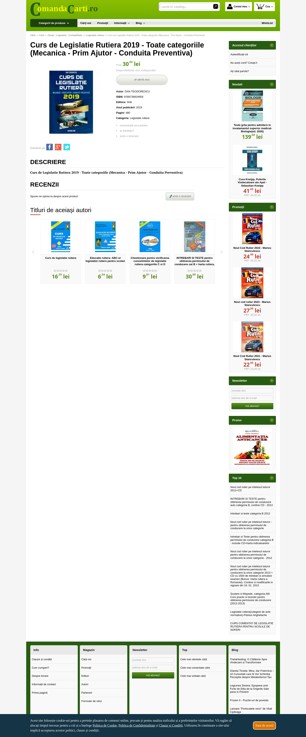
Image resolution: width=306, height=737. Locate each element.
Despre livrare (40, 675)
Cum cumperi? (40, 667)
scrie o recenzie (129, 136)
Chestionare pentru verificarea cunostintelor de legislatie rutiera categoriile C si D (150, 261)
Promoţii (86, 667)
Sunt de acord (264, 725)
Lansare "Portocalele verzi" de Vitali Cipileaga (251, 710)
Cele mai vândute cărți (193, 659)
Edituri (85, 675)
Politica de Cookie (105, 725)
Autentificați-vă (239, 54)
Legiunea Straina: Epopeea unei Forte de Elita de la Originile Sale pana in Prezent (249, 688)
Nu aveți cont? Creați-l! (243, 62)
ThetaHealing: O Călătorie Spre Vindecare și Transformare (248, 661)
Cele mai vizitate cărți (193, 675)
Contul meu (237, 6)
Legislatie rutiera (139, 118)
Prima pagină (39, 692)
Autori (84, 684)
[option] (61, 251)
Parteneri (86, 692)
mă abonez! (252, 406)
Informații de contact (44, 684)
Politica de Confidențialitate (137, 725)
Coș (263, 6)
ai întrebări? (127, 130)
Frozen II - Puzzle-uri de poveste (249, 700)
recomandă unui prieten (134, 125)
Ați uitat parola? (239, 71)
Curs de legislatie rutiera (60, 257)
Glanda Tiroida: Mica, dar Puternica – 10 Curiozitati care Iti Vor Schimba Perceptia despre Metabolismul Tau (252, 674)
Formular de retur (91, 701)
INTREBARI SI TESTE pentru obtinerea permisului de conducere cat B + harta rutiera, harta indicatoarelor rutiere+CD (195, 262)
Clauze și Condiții (171, 725)
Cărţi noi (86, 659)
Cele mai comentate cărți (195, 667)
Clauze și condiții (42, 659)
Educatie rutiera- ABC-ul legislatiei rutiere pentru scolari (105, 259)
